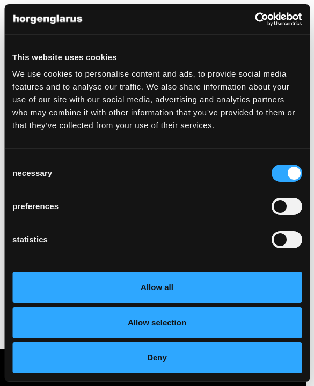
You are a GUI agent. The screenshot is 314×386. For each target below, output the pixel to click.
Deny (157, 357)
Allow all (157, 287)
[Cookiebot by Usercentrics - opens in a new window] (255, 19)
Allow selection (157, 322)
